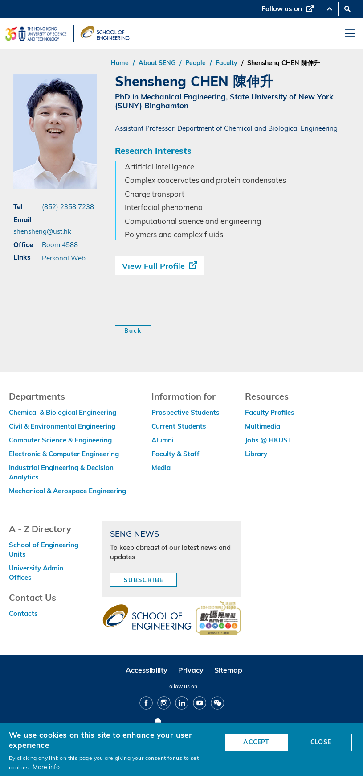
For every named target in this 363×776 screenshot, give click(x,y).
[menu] (350, 33)
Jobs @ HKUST (268, 440)
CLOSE (320, 742)
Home (120, 63)
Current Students (178, 426)
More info (46, 767)
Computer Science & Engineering (60, 440)
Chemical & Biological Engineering (62, 412)
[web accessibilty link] (218, 619)
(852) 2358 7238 (68, 206)
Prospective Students (185, 412)
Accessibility (146, 669)
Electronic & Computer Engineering (64, 454)
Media (161, 467)
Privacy (191, 669)
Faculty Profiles (269, 412)
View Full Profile (153, 266)
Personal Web (64, 257)
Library (256, 454)
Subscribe (144, 579)
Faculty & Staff (175, 454)
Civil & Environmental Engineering (62, 426)
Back (133, 330)
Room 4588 (60, 244)
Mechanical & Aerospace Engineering (67, 491)
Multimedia (262, 426)
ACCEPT (256, 742)
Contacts (23, 613)
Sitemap (228, 669)
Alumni (162, 440)
